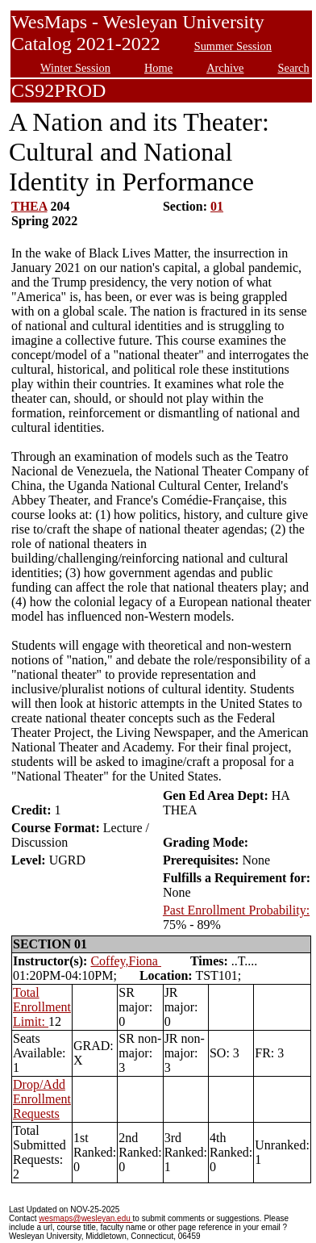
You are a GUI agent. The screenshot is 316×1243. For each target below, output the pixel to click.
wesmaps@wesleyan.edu (85, 1218)
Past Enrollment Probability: (236, 910)
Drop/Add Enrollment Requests (42, 1099)
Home (158, 67)
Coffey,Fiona (125, 961)
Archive (224, 67)
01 (216, 206)
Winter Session (75, 67)
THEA (29, 206)
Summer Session (233, 46)
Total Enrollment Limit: (42, 1007)
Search (294, 67)
